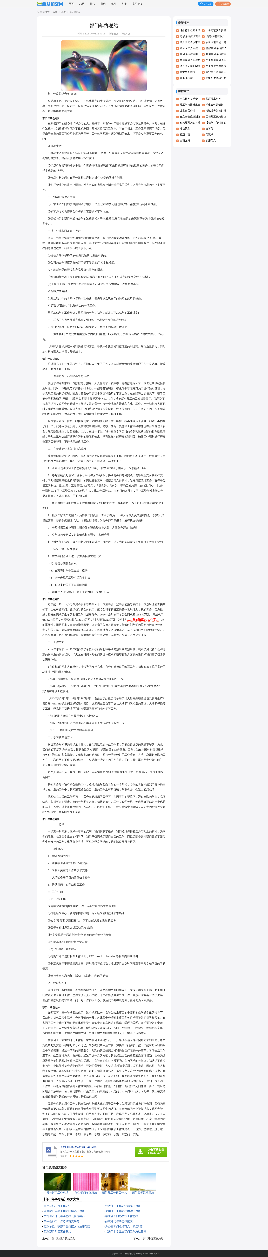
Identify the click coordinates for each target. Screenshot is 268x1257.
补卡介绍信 (186, 78)
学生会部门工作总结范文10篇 (61, 1221)
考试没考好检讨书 (216, 110)
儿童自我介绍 (187, 110)
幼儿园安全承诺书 (190, 42)
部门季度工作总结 (153, 1238)
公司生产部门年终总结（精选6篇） (65, 1216)
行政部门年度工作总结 (57, 1231)
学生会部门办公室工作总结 (121, 1216)
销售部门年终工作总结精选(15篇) (64, 1211)
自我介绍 (185, 140)
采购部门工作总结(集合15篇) (122, 1211)
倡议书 (209, 134)
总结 (81, 3)
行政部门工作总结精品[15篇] (122, 1205)
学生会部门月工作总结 (57, 1205)
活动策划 (185, 128)
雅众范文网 (130, 1253)
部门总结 (75, 12)
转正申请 (185, 134)
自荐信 (209, 128)
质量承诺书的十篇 (216, 42)
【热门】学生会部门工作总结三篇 (125, 1231)
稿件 (113, 3)
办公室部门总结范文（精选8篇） (125, 1226)
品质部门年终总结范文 (119, 1221)
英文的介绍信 (187, 72)
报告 (92, 3)
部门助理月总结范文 (63, 1238)
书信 (103, 3)
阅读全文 (113, 33)
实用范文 (137, 3)
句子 (124, 3)
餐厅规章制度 (213, 98)
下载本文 (125, 33)
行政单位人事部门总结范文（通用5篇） (68, 1226)
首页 (71, 3)
